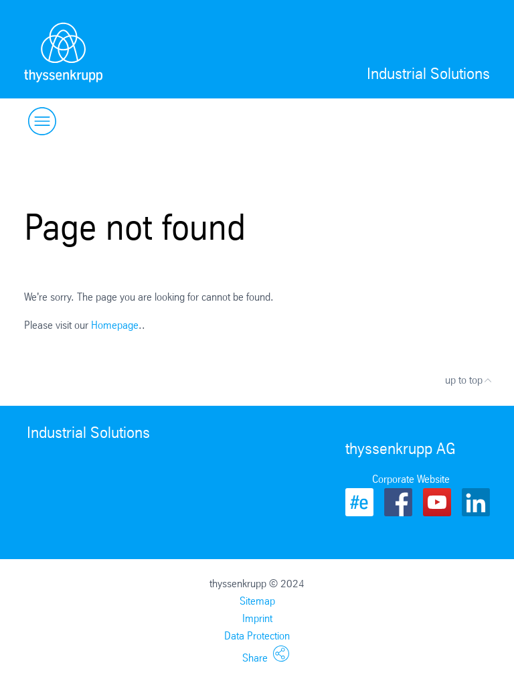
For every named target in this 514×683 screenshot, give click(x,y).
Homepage (115, 325)
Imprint (257, 618)
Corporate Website (411, 479)
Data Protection (257, 635)
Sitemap (257, 601)
